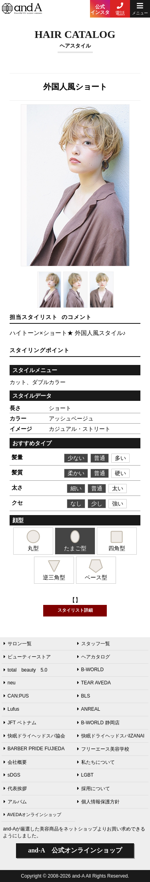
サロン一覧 (18, 643)
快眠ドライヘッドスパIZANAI (111, 736)
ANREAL (88, 709)
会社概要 (15, 762)
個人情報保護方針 (98, 802)
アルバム (15, 802)
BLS (83, 696)
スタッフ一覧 (93, 643)
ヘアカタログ (93, 657)
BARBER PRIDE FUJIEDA (34, 748)
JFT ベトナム (20, 722)
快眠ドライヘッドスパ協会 (34, 736)
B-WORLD (90, 669)
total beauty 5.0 (25, 670)
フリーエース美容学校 (103, 749)
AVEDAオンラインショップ (32, 814)
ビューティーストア (27, 657)
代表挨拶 (15, 788)
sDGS (12, 775)
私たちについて (96, 762)
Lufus (11, 709)
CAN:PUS (16, 696)
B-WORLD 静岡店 (98, 722)
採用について (93, 788)
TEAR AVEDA (94, 683)
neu (10, 683)
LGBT (85, 775)
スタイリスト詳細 (75, 610)
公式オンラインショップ (75, 850)
